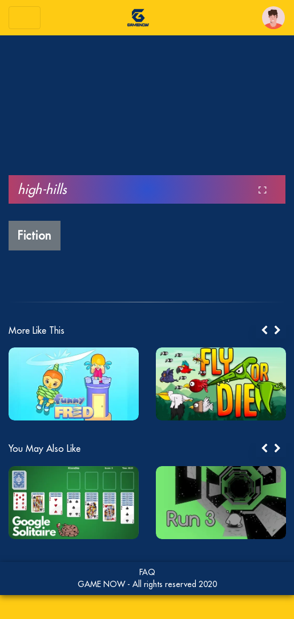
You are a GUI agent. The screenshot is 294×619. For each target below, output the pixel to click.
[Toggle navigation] (25, 17)
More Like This (37, 330)
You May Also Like (44, 448)
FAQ (147, 572)
